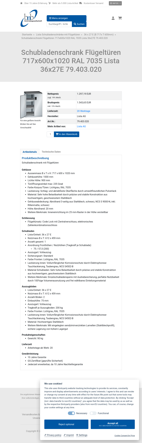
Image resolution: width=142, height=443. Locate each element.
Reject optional (66, 424)
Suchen (79, 24)
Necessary (81, 413)
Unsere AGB (39, 418)
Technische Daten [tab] (51, 151)
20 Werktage (83, 111)
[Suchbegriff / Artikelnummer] (59, 24)
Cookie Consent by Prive (124, 435)
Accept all (113, 424)
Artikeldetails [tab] (30, 152)
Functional (103, 413)
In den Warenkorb (66, 134)
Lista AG (81, 126)
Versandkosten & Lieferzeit (36, 414)
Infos (114, 3)
